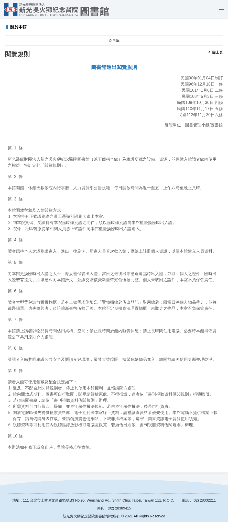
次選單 (114, 41)
